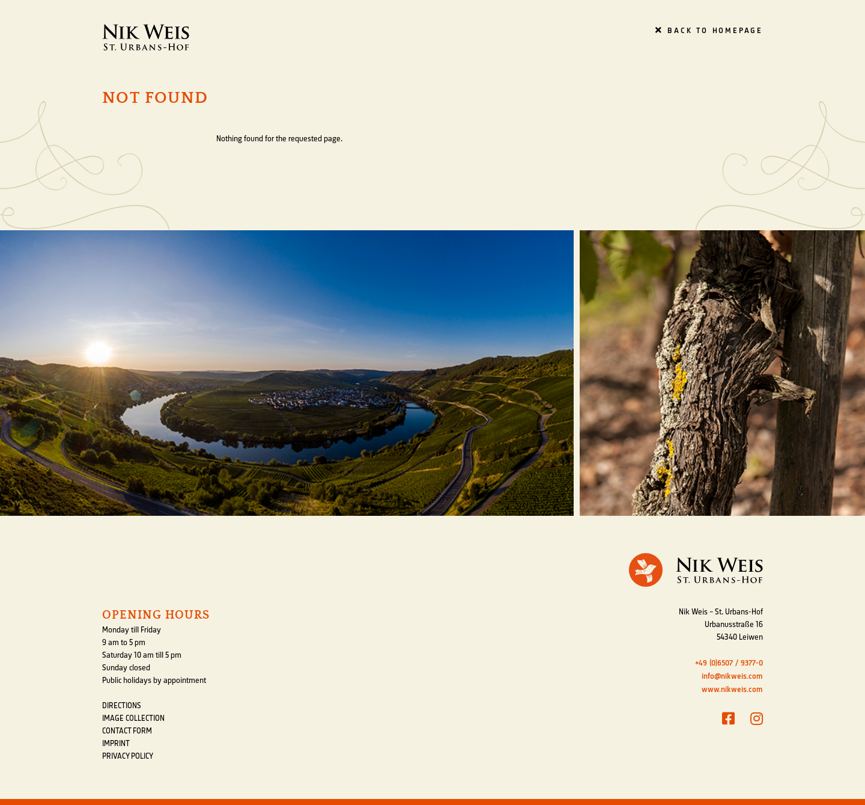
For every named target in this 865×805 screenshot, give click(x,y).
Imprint (116, 743)
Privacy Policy (127, 756)
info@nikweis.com (732, 676)
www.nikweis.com (732, 689)
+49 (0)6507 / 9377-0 (729, 663)
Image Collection (133, 718)
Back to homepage (709, 30)
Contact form (127, 731)
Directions (121, 706)
